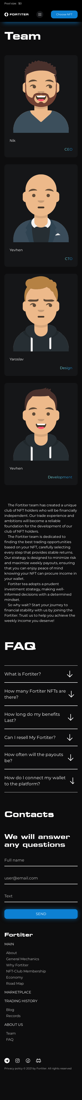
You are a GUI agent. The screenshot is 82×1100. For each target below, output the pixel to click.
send (41, 914)
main (9, 944)
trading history (20, 1001)
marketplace (17, 992)
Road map (15, 983)
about (11, 953)
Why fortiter (17, 965)
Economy (14, 977)
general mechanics (22, 959)
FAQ (9, 1039)
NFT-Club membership (26, 971)
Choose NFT (64, 14)
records (13, 1016)
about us (13, 1025)
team (11, 1033)
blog (10, 1010)
